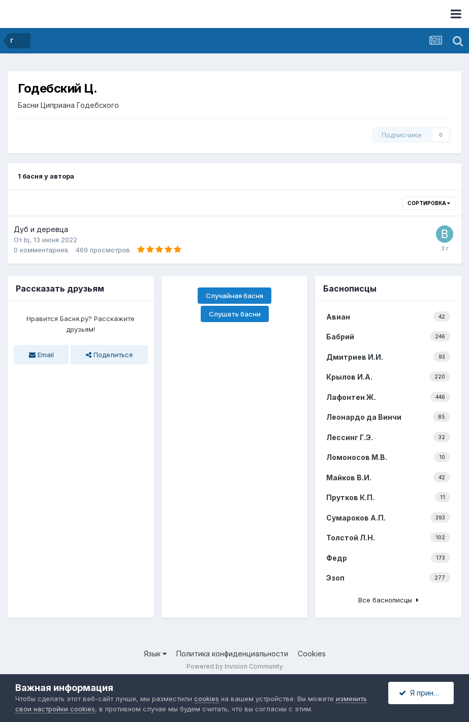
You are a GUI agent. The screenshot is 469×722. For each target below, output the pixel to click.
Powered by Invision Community (234, 666)
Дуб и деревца (41, 229)
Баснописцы (350, 288)
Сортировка (429, 203)
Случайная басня (234, 296)
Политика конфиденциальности (232, 653)
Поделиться (109, 355)
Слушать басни (235, 314)
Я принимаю (426, 692)
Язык (155, 653)
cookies (206, 699)
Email (41, 355)
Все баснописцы (388, 600)
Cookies (312, 653)
